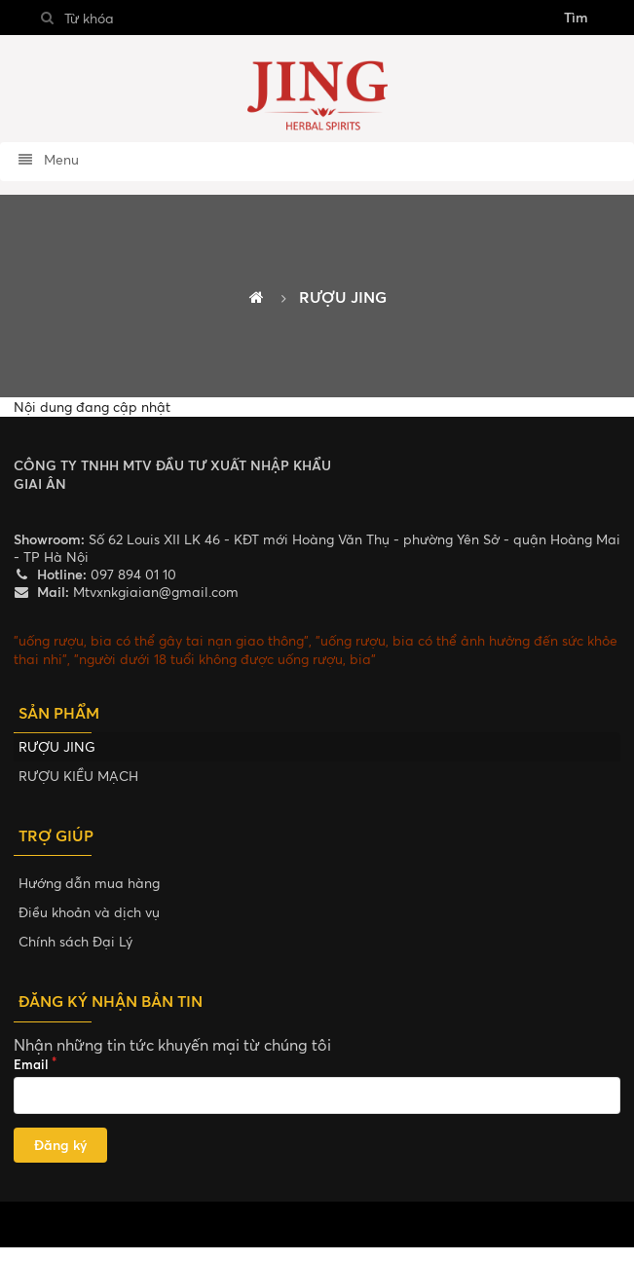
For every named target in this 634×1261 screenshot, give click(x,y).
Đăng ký (60, 1144)
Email (31, 1064)
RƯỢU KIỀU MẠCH (78, 775)
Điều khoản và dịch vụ (89, 912)
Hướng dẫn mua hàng (89, 882)
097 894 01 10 (131, 574)
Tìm (576, 17)
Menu (48, 159)
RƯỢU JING (57, 746)
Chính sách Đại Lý (75, 941)
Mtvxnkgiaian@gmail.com (154, 591)
